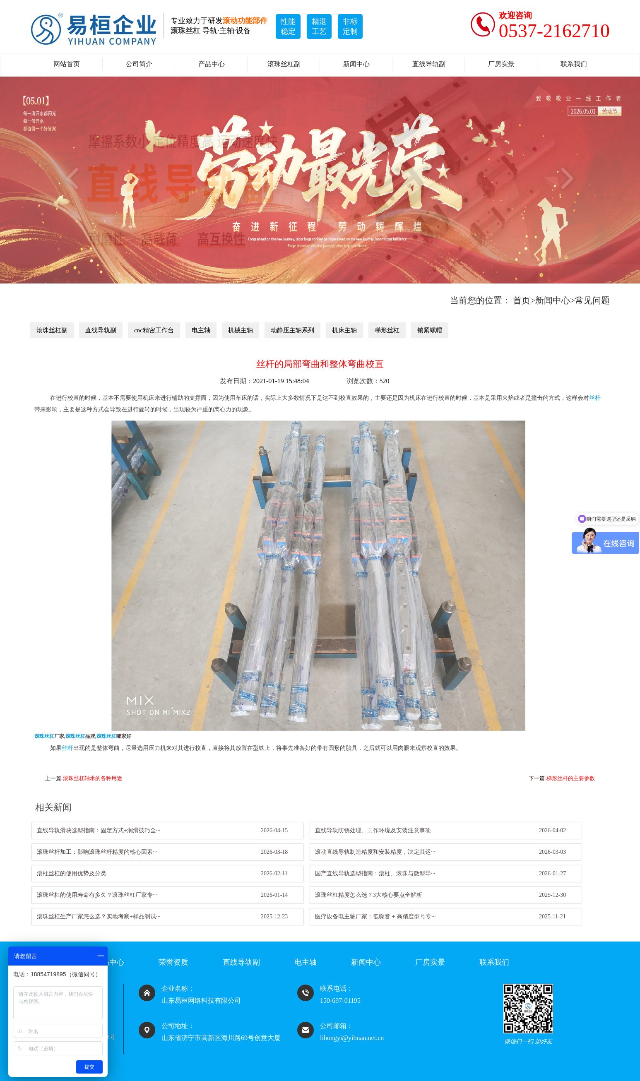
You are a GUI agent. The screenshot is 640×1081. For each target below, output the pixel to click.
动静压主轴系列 (292, 330)
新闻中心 (356, 63)
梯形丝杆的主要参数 (570, 778)
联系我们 (574, 63)
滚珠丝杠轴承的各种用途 (92, 778)
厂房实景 (501, 63)
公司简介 (139, 63)
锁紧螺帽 (429, 330)
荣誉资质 (173, 962)
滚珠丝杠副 (284, 63)
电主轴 (201, 330)
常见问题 (592, 300)
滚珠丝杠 (44, 736)
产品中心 (211, 63)
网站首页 (66, 63)
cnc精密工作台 (154, 330)
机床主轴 (344, 330)
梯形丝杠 (387, 330)
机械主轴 (240, 330)
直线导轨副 (428, 63)
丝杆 (595, 398)
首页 (521, 300)
